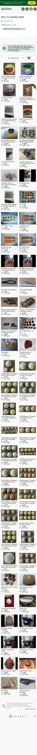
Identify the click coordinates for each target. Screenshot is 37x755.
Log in (31, 9)
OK (32, 3)
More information (17, 3)
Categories (8, 21)
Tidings (22, 745)
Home (4, 745)
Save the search (30, 709)
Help (3, 753)
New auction (26, 9)
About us (23, 749)
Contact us (24, 753)
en (35, 9)
